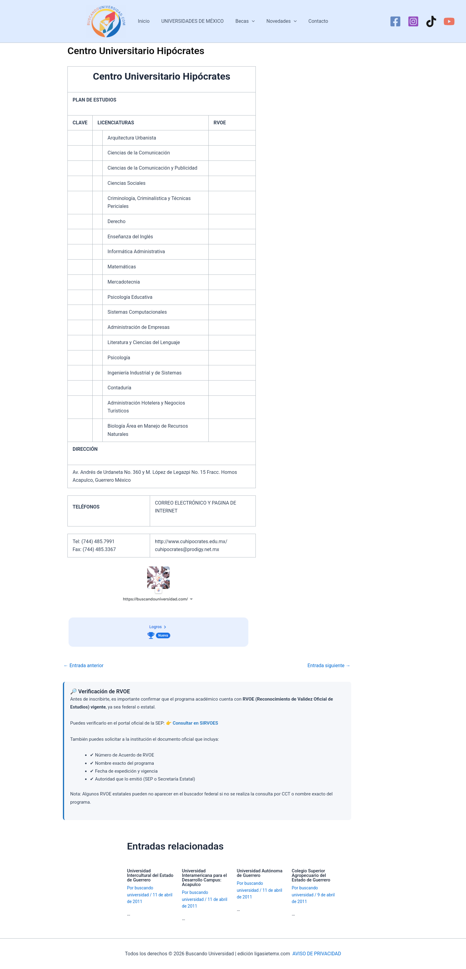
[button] (252, 21)
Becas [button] (245, 21)
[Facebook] (395, 21)
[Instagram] (413, 21)
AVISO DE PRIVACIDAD (316, 954)
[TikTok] (431, 21)
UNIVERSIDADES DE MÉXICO (194, 21)
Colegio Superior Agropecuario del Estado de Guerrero (311, 875)
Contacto (314, 21)
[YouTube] (449, 21)
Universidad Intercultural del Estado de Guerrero (150, 875)
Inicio (147, 21)
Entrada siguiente (329, 665)
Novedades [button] (279, 21)
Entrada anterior (83, 665)
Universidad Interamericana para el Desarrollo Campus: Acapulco (205, 877)
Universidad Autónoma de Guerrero (260, 873)
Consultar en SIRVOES (195, 723)
